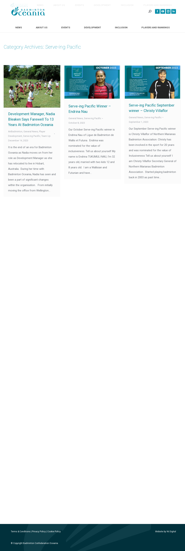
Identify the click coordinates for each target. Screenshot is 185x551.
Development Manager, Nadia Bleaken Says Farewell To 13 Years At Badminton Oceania (31, 119)
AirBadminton (15, 131)
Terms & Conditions (20, 531)
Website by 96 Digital (165, 531)
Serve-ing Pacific (31, 136)
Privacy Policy (39, 531)
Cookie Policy (54, 531)
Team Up (46, 136)
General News (30, 131)
